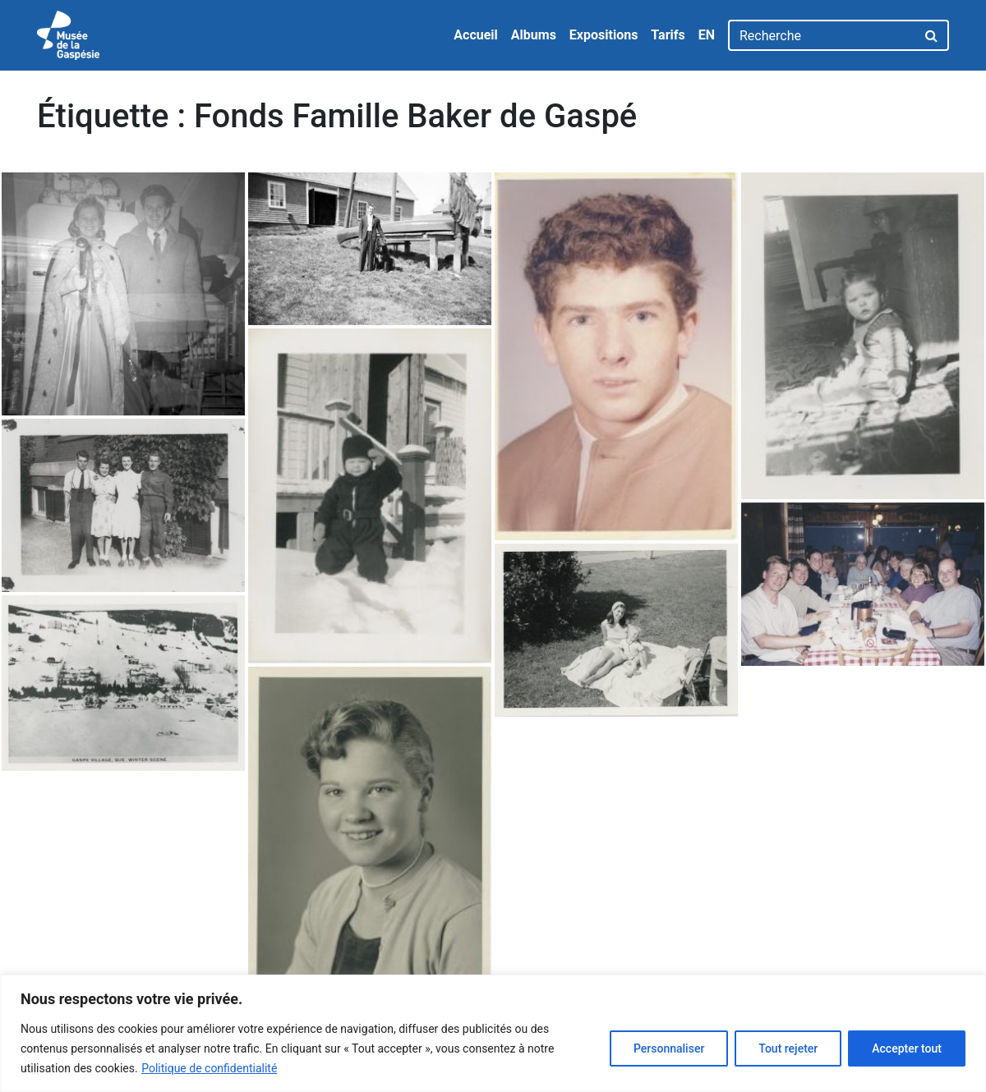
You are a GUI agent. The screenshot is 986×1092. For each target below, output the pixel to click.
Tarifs (667, 35)
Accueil (476, 35)
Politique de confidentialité (209, 1068)
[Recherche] (822, 35)
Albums (533, 35)
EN (706, 35)
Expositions (603, 35)
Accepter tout (907, 1048)
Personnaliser (669, 1048)
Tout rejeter (788, 1048)
